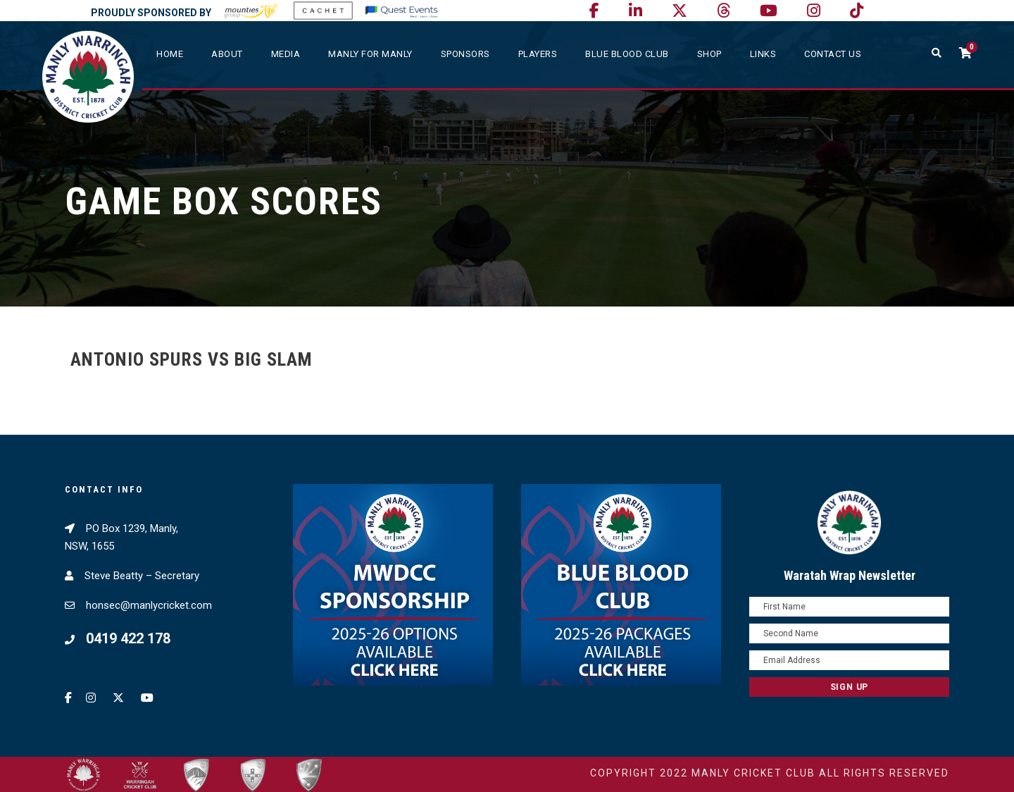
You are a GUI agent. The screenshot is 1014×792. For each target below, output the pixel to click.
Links (763, 54)
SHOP (709, 54)
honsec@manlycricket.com (149, 605)
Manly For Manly (370, 54)
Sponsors (465, 54)
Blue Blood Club (627, 54)
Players (538, 54)
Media (286, 54)
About (227, 54)
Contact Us (832, 54)
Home (169, 54)
